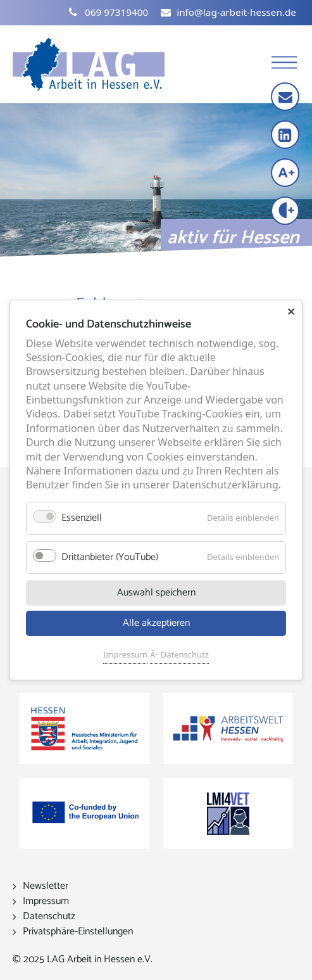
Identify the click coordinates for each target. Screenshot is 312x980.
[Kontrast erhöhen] (286, 212)
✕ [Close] (291, 312)
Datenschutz (185, 654)
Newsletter (45, 885)
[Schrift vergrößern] (286, 174)
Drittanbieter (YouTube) (109, 557)
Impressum (125, 654)
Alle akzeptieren (156, 623)
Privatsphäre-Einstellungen (78, 931)
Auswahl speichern (156, 592)
